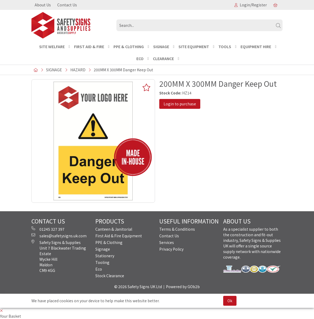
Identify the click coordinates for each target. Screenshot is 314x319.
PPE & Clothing (109, 242)
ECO (140, 58)
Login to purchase (180, 103)
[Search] (278, 25)
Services (166, 242)
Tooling (102, 262)
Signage (102, 249)
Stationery (104, 255)
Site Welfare (52, 46)
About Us (43, 4)
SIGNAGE (161, 46)
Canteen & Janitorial (113, 229)
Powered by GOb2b (183, 286)
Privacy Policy (171, 249)
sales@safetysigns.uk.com (59, 235)
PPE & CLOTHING (128, 46)
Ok (229, 300)
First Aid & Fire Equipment (118, 235)
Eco (98, 269)
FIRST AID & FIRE (89, 46)
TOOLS (224, 46)
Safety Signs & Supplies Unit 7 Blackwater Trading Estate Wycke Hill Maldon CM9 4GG (58, 256)
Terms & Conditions (177, 229)
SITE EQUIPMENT (193, 46)
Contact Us (67, 4)
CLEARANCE (163, 58)
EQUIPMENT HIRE (255, 46)
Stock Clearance (109, 275)
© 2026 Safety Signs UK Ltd (138, 286)
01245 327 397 (47, 229)
